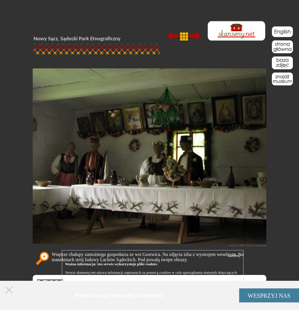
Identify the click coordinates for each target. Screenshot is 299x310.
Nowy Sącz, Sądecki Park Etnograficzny (77, 38)
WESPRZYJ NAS (269, 295)
